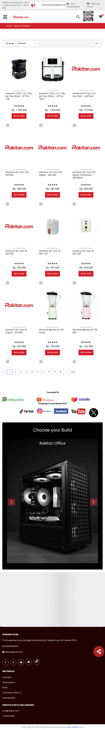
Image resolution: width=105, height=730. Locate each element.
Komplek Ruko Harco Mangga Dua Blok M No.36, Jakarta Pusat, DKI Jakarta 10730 (39, 640)
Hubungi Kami (93, 5)
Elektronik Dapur (19, 91)
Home (9, 26)
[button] (78, 17)
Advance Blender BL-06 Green (51, 331)
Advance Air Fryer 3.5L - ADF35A (18, 173)
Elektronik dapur (22, 26)
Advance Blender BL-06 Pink (84, 331)
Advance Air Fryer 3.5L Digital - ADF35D (50, 173)
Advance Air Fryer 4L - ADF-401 (51, 252)
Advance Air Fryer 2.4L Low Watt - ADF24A (84, 95)
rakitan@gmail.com (14, 652)
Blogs (4, 687)
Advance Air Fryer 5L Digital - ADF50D (16, 331)
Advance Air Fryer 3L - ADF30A (17, 252)
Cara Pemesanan (73, 5)
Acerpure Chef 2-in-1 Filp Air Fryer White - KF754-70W (52, 96)
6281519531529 (11, 646)
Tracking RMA (8, 716)
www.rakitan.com (74, 727)
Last (73, 371)
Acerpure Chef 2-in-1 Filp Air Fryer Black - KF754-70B (19, 96)
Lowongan (7, 677)
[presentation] (11, 502)
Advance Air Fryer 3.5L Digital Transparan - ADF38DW (84, 175)
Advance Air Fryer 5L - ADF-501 (84, 252)
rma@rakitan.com (10, 711)
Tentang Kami (8, 682)
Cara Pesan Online (10, 692)
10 (60, 371)
